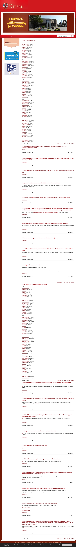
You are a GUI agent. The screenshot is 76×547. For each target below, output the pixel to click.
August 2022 (24, 106)
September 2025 (25, 45)
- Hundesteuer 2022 (26, 510)
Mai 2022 (24, 110)
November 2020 (25, 141)
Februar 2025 (24, 56)
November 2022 (25, 102)
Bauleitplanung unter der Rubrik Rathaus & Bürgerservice (45, 212)
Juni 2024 (24, 70)
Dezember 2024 (25, 61)
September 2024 (25, 65)
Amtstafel (8, 40)
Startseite (6, 36)
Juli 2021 (24, 127)
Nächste (72, 143)
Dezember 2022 (25, 100)
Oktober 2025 (25, 44)
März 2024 (24, 74)
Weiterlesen (24, 149)
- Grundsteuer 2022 (26, 507)
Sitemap (10, 36)
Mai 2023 (24, 91)
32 (69, 143)
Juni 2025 (24, 50)
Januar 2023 (24, 97)
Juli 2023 (24, 88)
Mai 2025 (24, 51)
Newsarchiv (8, 42)
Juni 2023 (24, 89)
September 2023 (25, 85)
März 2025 (24, 54)
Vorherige (59, 143)
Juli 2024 (24, 68)
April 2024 (24, 72)
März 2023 (24, 94)
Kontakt (25, 36)
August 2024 (24, 67)
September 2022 (25, 105)
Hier (22, 386)
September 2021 (25, 124)
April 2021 (24, 132)
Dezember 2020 (25, 140)
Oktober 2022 (25, 103)
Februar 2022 (24, 115)
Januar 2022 (24, 116)
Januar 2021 (24, 136)
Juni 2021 (24, 129)
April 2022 (24, 112)
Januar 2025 (24, 57)
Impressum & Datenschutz (18, 36)
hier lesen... (37, 403)
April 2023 (24, 92)
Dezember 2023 (25, 81)
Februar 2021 (24, 135)
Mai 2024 (24, 71)
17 (69, 380)
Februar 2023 (24, 95)
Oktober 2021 (25, 123)
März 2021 (24, 133)
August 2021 (24, 126)
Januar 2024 (24, 77)
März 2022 (24, 113)
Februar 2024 (24, 75)
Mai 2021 (24, 130)
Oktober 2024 (25, 64)
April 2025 (24, 53)
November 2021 (25, 121)
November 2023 (25, 82)
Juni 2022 (24, 109)
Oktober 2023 (25, 83)
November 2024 (25, 62)
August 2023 (24, 86)
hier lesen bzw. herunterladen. (29, 527)
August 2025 (24, 47)
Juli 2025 (24, 48)
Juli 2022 (24, 108)
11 (64, 143)
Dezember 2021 (25, 120)
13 (67, 143)
